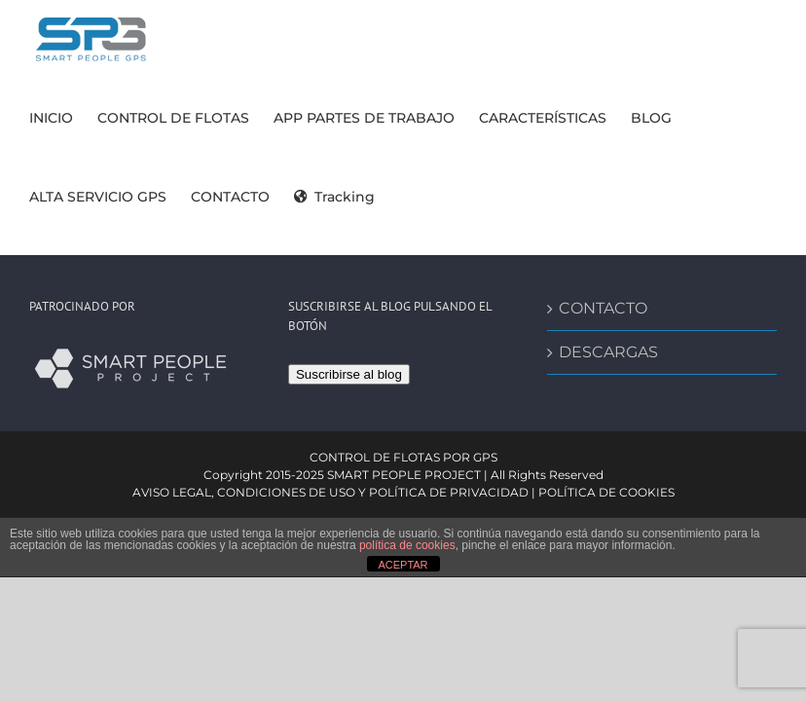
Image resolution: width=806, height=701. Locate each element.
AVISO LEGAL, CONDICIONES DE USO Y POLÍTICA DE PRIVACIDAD (330, 492)
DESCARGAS (608, 352)
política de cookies (407, 545)
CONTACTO (603, 308)
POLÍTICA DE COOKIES (606, 492)
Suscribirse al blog (349, 374)
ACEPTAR (402, 565)
